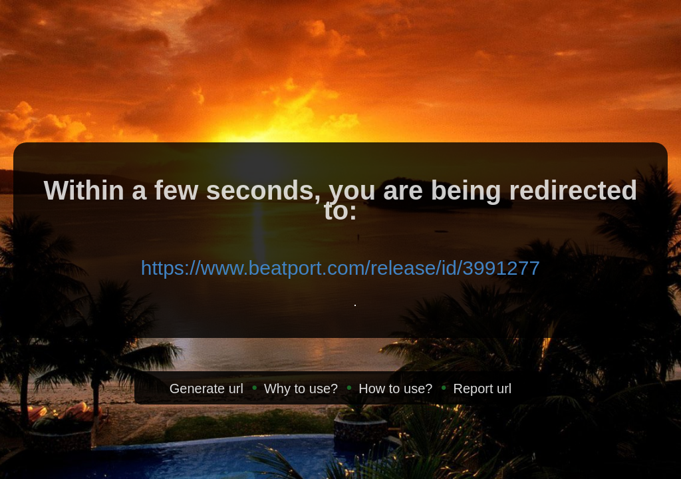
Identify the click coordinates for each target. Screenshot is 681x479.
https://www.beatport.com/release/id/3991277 (340, 268)
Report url (482, 388)
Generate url (206, 388)
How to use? (395, 388)
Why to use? (301, 388)
